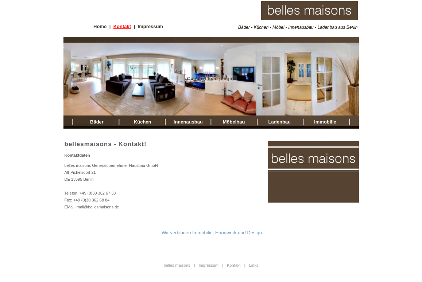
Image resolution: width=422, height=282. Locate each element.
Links (254, 265)
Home (100, 26)
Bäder (97, 122)
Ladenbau (279, 122)
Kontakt (122, 26)
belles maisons (177, 265)
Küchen (142, 122)
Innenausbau (188, 122)
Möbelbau (234, 122)
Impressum (150, 26)
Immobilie (325, 122)
